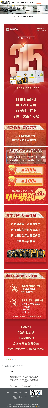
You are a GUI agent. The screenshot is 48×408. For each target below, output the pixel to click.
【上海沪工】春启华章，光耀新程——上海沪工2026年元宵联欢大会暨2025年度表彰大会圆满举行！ (31, 380)
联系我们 (8, 393)
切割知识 (25, 393)
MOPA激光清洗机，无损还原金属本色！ (10, 366)
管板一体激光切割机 (16, 393)
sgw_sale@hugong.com (35, 404)
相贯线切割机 (20, 393)
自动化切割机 (20, 397)
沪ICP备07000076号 (32, 406)
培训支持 (25, 392)
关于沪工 (8, 392)
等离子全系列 (21, 390)
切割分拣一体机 (21, 396)
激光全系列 (15, 390)
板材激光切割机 (15, 392)
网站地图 (39, 406)
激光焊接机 (14, 397)
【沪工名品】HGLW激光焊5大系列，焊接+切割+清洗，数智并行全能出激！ (14, 365)
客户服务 (26, 390)
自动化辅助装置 (15, 398)
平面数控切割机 (21, 392)
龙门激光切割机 (15, 396)
